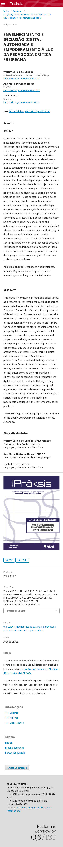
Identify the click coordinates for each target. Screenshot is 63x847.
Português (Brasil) (15, 752)
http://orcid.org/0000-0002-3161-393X (21, 78)
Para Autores (11, 717)
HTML (23, 560)
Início (6, 11)
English (9, 742)
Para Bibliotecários (14, 722)
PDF (10, 560)
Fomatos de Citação (15, 610)
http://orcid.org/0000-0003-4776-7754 (21, 90)
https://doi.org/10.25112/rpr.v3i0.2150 (29, 111)
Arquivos (17, 11)
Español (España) (14, 747)
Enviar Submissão (17, 767)
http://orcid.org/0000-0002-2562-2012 (21, 102)
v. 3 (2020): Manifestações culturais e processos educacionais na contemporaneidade (27, 16)
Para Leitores (11, 712)
